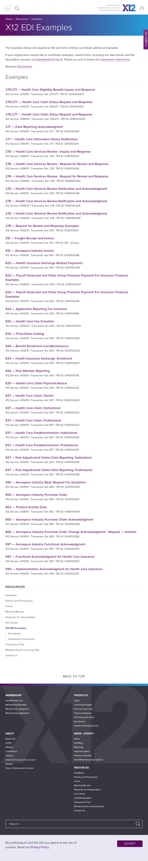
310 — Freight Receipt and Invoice (29, 238)
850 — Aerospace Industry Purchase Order (36, 495)
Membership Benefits (16, 704)
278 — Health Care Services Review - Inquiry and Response (48, 152)
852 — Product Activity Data (26, 507)
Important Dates (82, 751)
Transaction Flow (14, 644)
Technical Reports (83, 713)
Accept (130, 844)
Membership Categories (17, 709)
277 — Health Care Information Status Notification (41, 139)
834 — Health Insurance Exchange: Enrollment (38, 358)
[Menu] (7, 8)
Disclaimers (25, 66)
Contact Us (11, 655)
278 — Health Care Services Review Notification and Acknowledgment (56, 189)
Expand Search (17, 8)
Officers (9, 747)
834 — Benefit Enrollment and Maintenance (36, 346)
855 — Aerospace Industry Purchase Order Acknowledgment (49, 519)
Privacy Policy (40, 847)
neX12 (8, 743)
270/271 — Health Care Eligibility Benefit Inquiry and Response (50, 90)
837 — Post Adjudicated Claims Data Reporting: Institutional (48, 458)
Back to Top (74, 676)
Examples (37, 19)
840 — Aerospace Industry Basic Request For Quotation (45, 482)
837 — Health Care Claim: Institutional (32, 408)
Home (8, 19)
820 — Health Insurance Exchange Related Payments (43, 263)
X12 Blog (78, 743)
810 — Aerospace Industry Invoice (29, 251)
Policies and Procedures (19, 600)
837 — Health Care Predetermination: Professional (41, 445)
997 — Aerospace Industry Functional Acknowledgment (45, 544)
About (9, 733)
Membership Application (17, 713)
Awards (9, 764)
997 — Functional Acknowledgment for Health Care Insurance (50, 557)
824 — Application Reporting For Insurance (36, 309)
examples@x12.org (47, 59)
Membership (13, 695)
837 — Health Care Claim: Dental (29, 396)
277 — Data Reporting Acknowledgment (34, 127)
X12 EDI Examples (15, 628)
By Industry (79, 721)
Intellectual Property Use (86, 725)
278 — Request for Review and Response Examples (42, 226)
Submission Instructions (21, 639)
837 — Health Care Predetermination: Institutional (41, 433)
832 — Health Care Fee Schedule (29, 321)
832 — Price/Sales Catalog (24, 334)
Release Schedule (83, 755)
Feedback (11, 595)
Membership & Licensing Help (22, 650)
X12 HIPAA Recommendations (88, 759)
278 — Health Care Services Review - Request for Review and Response (56, 164)
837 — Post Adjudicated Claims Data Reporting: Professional (48, 470)
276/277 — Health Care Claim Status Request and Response (48, 102)
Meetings (78, 747)
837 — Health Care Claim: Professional (33, 420)
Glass (77, 700)
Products (81, 695)
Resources (22, 19)
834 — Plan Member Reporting (27, 371)
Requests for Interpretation (20, 617)
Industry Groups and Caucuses (20, 759)
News (77, 739)
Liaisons (9, 755)
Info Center (11, 622)
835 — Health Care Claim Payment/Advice (36, 383)
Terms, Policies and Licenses (19, 768)
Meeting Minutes (14, 611)
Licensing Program (83, 704)
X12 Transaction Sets (84, 717)
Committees (11, 751)
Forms (9, 606)
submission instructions (115, 59)
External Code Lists (83, 709)
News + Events (83, 733)
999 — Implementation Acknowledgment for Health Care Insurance (53, 569)
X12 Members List (14, 700)
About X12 (10, 739)
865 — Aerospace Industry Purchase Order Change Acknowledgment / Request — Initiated (70, 532)
